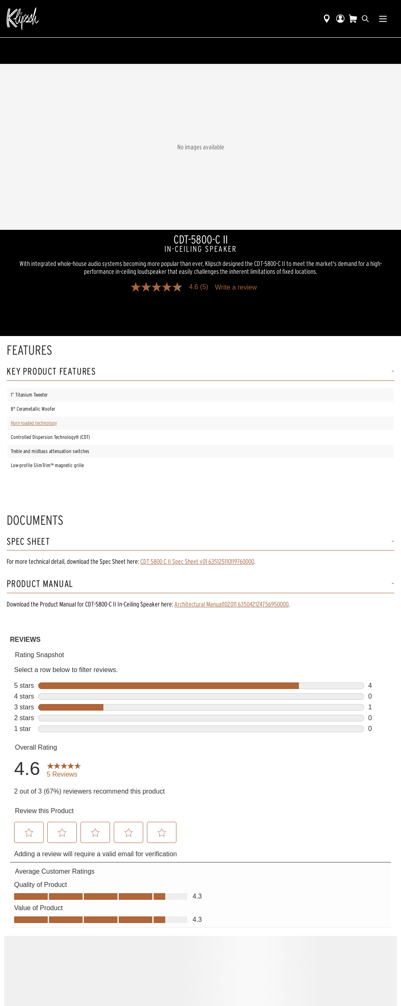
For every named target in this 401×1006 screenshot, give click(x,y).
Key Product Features (51, 371)
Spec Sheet (28, 541)
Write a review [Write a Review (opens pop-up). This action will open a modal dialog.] (236, 287)
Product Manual (40, 584)
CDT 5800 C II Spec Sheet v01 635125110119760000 (197, 561)
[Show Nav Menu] (383, 18)
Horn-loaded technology (34, 423)
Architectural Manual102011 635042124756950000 (231, 604)
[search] (365, 18)
